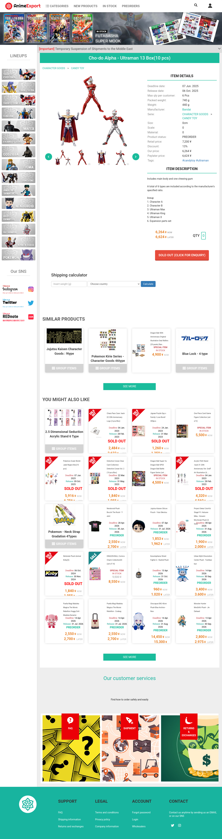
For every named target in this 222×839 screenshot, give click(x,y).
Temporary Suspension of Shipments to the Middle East (86, 49)
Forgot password (141, 799)
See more (129, 384)
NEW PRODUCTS (86, 6)
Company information (107, 813)
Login (135, 806)
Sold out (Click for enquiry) (182, 255)
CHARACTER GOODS (53, 68)
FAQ (60, 799)
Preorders (131, 6)
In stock (110, 6)
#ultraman (202, 160)
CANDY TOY (77, 68)
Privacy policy (102, 806)
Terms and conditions (107, 799)
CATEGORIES (57, 6)
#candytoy (188, 160)
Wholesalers (139, 813)
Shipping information (69, 806)
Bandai (186, 109)
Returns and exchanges (71, 813)
